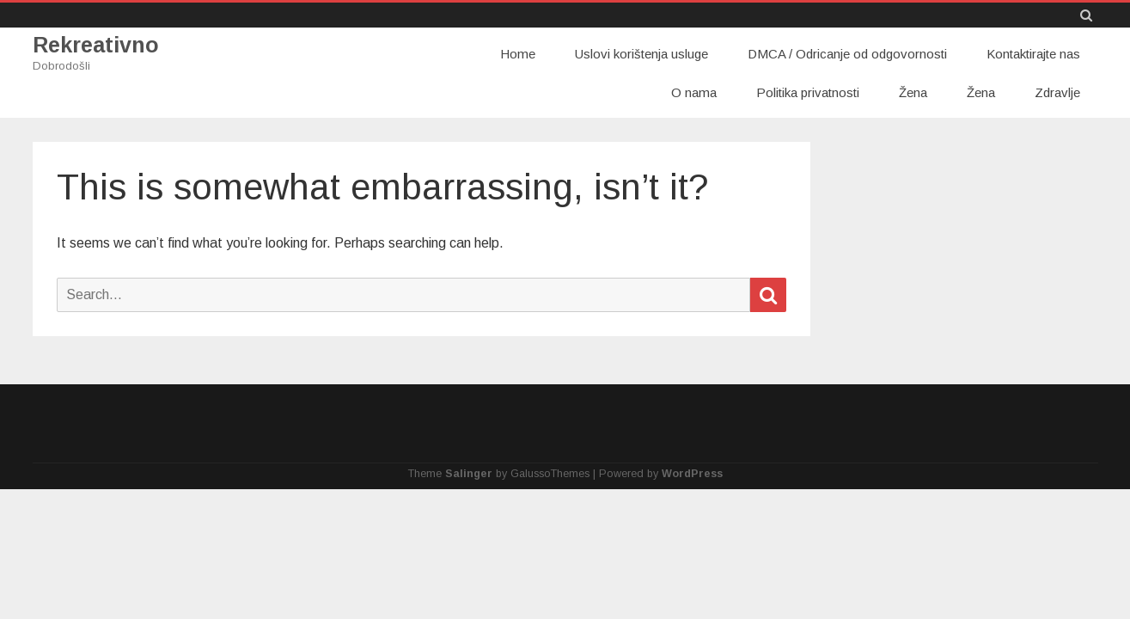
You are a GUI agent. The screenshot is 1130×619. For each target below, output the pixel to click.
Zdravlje (1057, 92)
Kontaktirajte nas (1033, 53)
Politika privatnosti (807, 92)
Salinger (468, 474)
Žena (913, 92)
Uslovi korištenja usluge (641, 53)
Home (517, 53)
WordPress (692, 474)
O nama (694, 92)
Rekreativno (96, 45)
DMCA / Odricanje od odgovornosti (847, 53)
